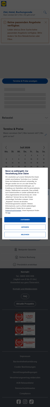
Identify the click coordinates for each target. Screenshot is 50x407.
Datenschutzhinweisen (13, 210)
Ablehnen (25, 235)
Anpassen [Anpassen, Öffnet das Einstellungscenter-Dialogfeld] (25, 227)
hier (9, 213)
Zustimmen (25, 220)
